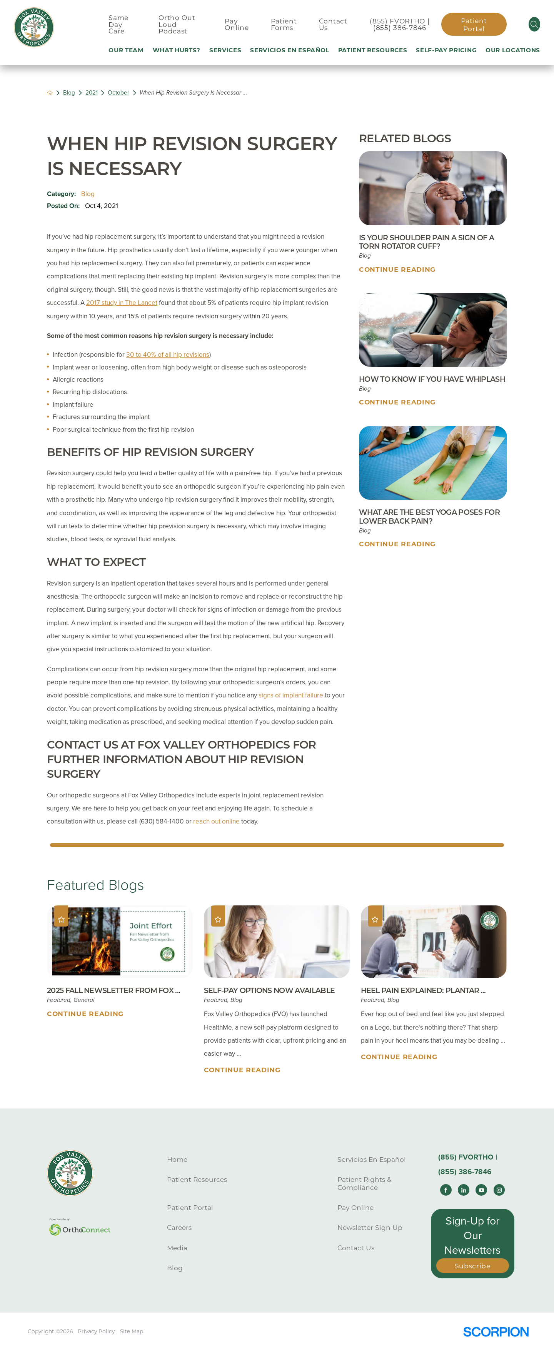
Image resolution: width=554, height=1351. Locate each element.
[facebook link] (446, 1190)
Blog (69, 92)
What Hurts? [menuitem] (177, 50)
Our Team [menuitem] (126, 50)
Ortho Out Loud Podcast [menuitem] (177, 24)
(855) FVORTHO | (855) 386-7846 (399, 24)
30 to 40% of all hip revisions (167, 355)
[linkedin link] (463, 1190)
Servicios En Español (371, 1159)
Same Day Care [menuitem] (118, 24)
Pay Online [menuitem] (237, 24)
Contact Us (355, 1248)
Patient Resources (197, 1179)
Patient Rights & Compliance (364, 1183)
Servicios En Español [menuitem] (289, 50)
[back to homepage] (50, 93)
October (118, 92)
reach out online (216, 821)
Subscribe (473, 1266)
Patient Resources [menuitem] (372, 50)
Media (177, 1248)
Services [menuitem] (225, 50)
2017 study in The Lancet (121, 303)
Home (177, 1159)
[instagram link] (499, 1190)
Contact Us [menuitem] (333, 24)
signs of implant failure (291, 695)
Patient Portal (474, 25)
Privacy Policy (96, 1331)
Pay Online (355, 1207)
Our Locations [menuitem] (513, 50)
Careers (179, 1227)
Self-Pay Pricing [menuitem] (446, 50)
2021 (91, 92)
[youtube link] (481, 1190)
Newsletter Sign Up (369, 1227)
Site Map (131, 1331)
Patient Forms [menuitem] (284, 24)
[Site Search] (534, 24)
